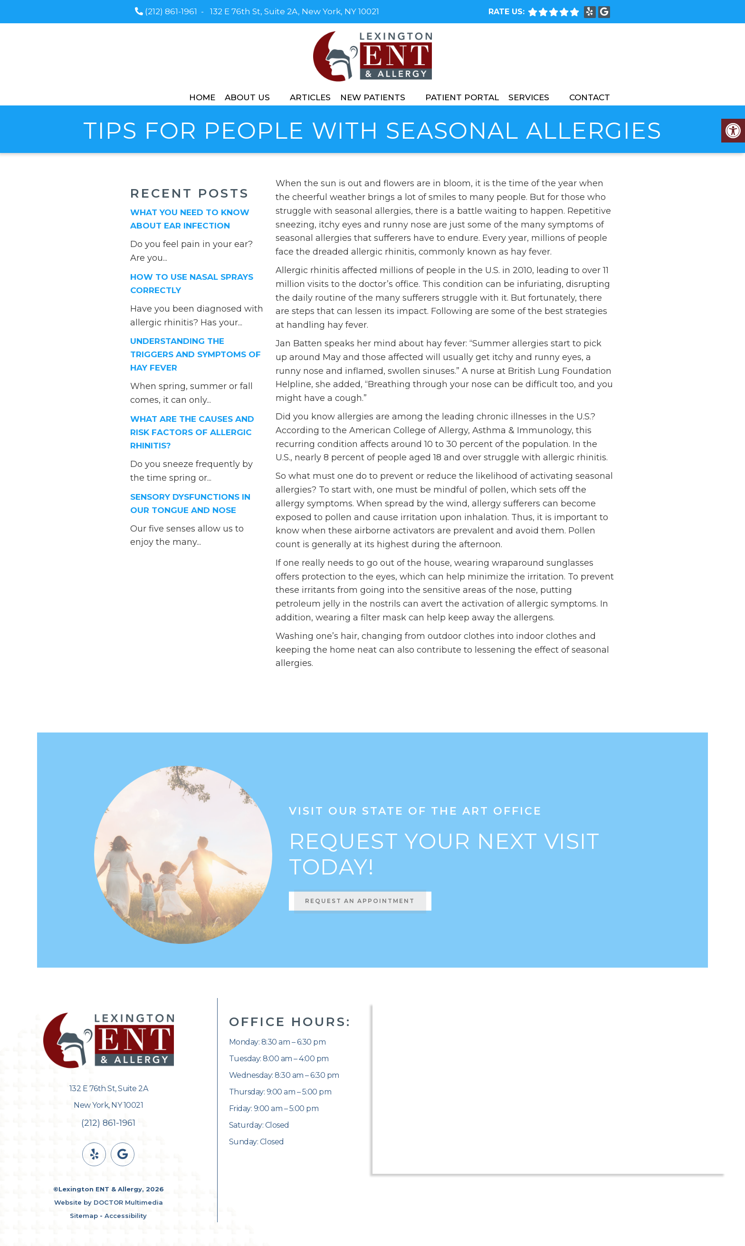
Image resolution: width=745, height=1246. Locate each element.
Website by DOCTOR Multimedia (108, 1202)
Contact (589, 97)
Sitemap (84, 1215)
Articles (310, 97)
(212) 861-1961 (171, 11)
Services (528, 97)
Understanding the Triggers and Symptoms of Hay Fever (195, 354)
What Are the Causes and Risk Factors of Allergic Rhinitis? (192, 432)
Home (202, 97)
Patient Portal (462, 97)
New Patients (372, 97)
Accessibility (126, 1215)
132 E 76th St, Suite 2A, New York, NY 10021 (294, 11)
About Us (247, 97)
